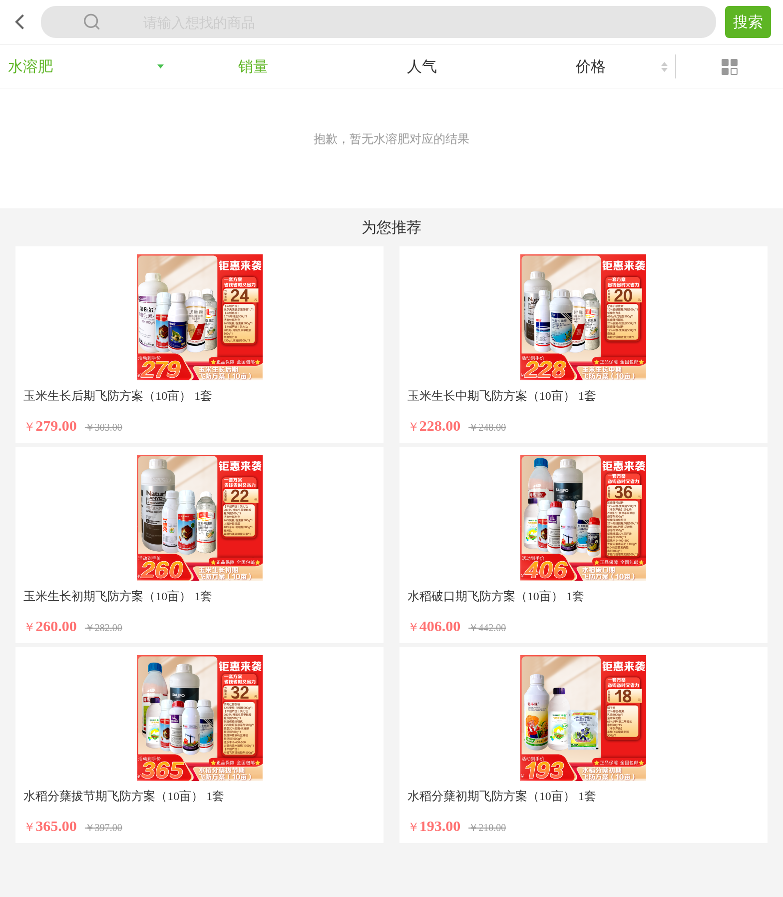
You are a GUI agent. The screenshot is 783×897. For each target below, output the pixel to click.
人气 (422, 66)
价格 (591, 66)
